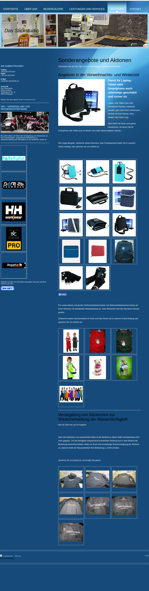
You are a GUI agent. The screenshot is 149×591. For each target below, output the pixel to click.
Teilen (62, 294)
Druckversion (7, 556)
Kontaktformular (29, 99)
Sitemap (18, 556)
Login (147, 555)
